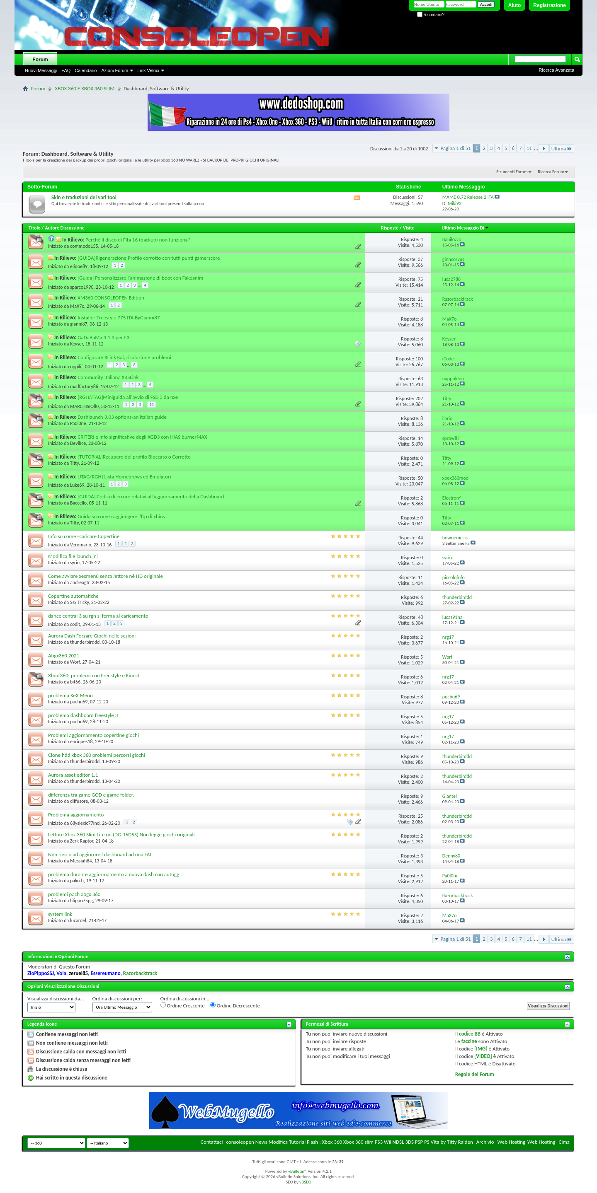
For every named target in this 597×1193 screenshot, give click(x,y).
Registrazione (549, 5)
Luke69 (77, 485)
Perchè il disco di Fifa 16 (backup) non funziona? (137, 240)
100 (419, 359)
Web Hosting (511, 1142)
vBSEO (305, 1182)
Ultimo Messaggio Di (465, 228)
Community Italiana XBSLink (108, 377)
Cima (564, 1142)
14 (420, 438)
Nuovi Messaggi (41, 70)
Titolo (35, 228)
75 (420, 279)
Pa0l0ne (78, 423)
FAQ (65, 70)
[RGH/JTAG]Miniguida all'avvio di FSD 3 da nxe (128, 397)
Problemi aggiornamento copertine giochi (93, 735)
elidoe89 (78, 266)
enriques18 (81, 741)
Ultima (561, 148)
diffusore (79, 801)
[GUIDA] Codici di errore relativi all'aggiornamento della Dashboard (151, 496)
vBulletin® (297, 1171)
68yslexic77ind (85, 823)
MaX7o (77, 306)
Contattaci (212, 1142)
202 (419, 398)
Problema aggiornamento (76, 814)
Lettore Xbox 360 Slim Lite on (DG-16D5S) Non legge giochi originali (121, 834)
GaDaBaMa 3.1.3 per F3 (103, 337)
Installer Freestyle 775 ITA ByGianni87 (119, 317)
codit (75, 624)
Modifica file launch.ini (73, 556)
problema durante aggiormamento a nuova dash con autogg (113, 874)
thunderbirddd (85, 642)
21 (420, 299)
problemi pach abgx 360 (74, 894)
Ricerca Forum (551, 171)
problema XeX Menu (70, 695)
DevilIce (78, 443)
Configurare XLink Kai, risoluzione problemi (124, 357)
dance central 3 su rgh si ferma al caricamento (98, 616)
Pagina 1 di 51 (455, 148)
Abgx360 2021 (63, 655)
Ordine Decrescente (235, 1005)
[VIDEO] (483, 1056)
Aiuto (514, 5)
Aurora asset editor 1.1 (73, 775)
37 (420, 259)
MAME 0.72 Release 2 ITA (468, 197)
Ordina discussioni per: (117, 998)
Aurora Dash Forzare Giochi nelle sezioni (92, 636)
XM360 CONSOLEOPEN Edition (111, 298)
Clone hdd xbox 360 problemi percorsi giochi (96, 755)
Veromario (80, 545)
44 (420, 538)
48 (420, 617)
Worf (75, 662)
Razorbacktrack (140, 973)
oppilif (76, 366)
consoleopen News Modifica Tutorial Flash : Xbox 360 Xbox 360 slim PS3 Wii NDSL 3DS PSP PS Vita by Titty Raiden (349, 1142)
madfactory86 (84, 386)
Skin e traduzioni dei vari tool (83, 197)
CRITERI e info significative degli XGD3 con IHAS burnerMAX (142, 437)
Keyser (76, 344)
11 (529, 148)
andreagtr (80, 582)
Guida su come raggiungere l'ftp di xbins (121, 516)
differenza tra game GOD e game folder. (91, 795)
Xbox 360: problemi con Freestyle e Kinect (94, 675)
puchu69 (78, 702)
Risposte (389, 228)
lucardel (78, 920)
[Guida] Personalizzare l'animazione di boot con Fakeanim (140, 278)
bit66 (75, 682)
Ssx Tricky (79, 602)
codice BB (470, 1034)
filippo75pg (81, 900)
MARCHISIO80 (84, 406)
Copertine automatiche (73, 596)
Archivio (485, 1142)
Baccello (78, 503)
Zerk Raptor (81, 841)
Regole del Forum (474, 1074)
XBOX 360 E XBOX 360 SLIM (84, 88)
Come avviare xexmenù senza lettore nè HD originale (105, 576)
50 (420, 478)
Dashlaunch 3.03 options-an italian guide (122, 417)
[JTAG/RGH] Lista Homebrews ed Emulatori (124, 476)
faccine (469, 1041)
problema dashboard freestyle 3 (83, 715)
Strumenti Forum (512, 171)
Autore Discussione (64, 228)
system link (60, 914)
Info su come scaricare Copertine (83, 536)
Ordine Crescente (182, 1005)
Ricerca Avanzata (556, 70)
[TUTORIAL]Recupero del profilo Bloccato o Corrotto (134, 457)
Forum (40, 60)
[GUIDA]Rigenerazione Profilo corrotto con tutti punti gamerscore (149, 258)
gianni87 (78, 324)
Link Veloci (148, 70)
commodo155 (84, 246)
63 (420, 379)
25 (420, 816)
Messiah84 (81, 861)
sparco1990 (81, 287)
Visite (409, 228)
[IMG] (481, 1049)
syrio (75, 562)
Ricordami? (430, 14)
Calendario (86, 70)
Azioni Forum (114, 70)
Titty (74, 463)
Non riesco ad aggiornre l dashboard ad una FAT (100, 854)
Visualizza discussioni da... (55, 998)
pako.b (77, 881)
